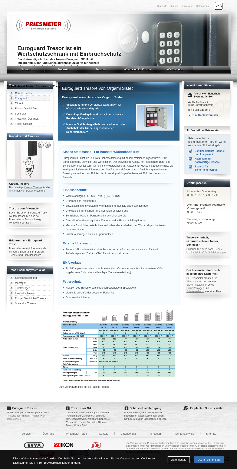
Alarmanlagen (194, 281)
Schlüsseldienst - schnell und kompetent (210, 153)
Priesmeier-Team (76, 433)
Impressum (187, 6)
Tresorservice (14, 419)
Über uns (48, 433)
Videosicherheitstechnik (181, 445)
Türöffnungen (22, 288)
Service (25, 69)
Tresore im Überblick (27, 118)
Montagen (20, 283)
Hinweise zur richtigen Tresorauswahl (26, 415)
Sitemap (211, 433)
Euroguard (59, 86)
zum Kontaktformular (205, 115)
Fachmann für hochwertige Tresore (207, 160)
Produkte (63, 69)
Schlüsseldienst (195, 291)
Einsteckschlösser (25, 293)
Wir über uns (175, 69)
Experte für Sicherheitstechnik (206, 168)
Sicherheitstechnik (197, 284)
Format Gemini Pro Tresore (30, 298)
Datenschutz (178, 459)
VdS (204, 252)
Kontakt (174, 6)
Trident (19, 103)
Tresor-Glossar (23, 123)
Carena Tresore (24, 93)
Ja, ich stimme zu (209, 459)
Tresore (100, 69)
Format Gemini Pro (26, 108)
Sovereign (21, 113)
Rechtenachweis (184, 433)
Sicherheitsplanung (26, 277)
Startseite (162, 6)
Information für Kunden (138, 69)
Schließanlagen (217, 252)
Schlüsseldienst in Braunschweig (204, 448)
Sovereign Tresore (25, 303)
